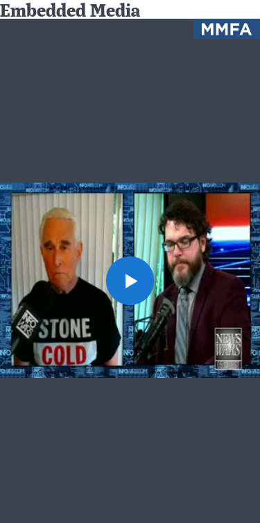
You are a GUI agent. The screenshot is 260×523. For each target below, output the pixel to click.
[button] (130, 280)
